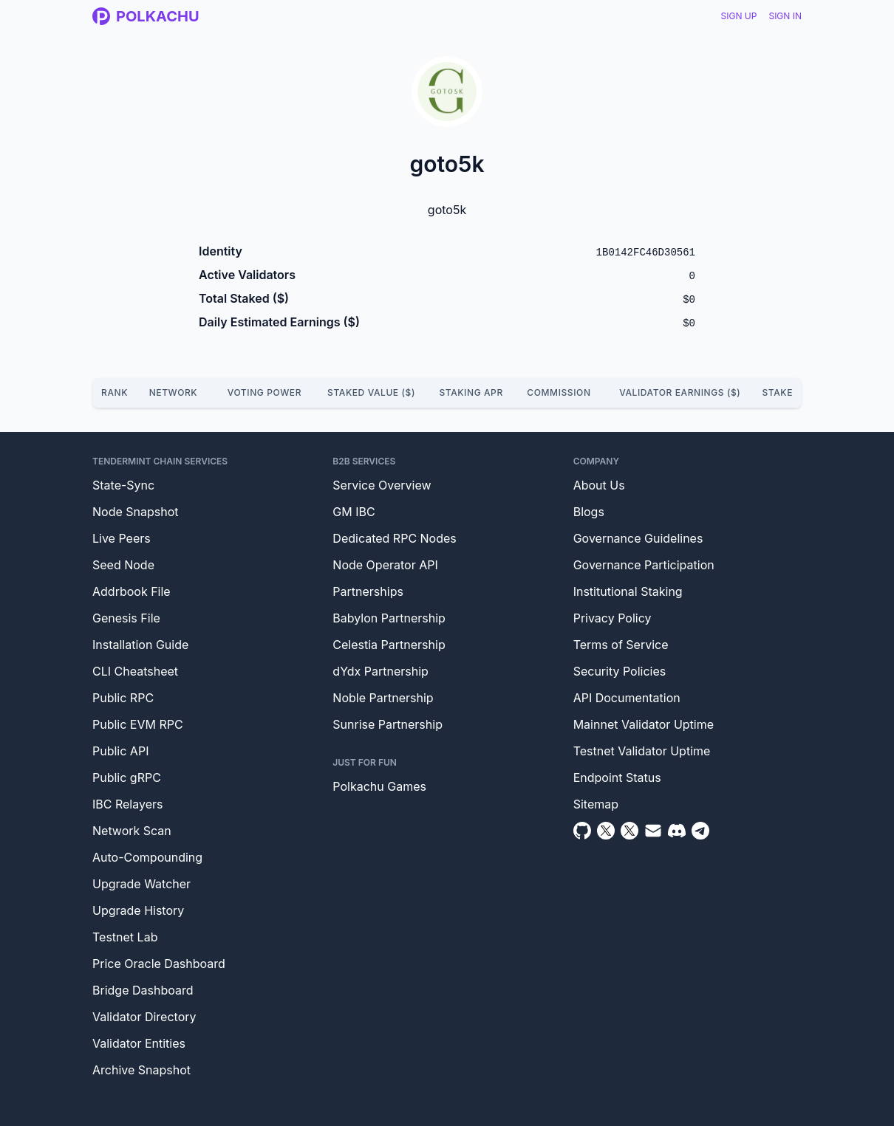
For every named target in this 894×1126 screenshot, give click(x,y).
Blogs (588, 511)
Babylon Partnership (389, 618)
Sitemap (595, 804)
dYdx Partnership (380, 671)
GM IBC (353, 511)
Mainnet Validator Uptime (643, 724)
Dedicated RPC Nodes (394, 538)
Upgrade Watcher (141, 883)
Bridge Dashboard (142, 990)
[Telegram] (700, 831)
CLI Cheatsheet (135, 671)
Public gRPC (126, 777)
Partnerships (367, 591)
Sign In (785, 15)
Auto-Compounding (147, 857)
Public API (120, 751)
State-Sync (123, 485)
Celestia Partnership (388, 644)
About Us (599, 485)
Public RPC (123, 697)
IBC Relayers (127, 804)
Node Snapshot (135, 511)
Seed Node (123, 564)
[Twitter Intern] (629, 831)
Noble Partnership (382, 697)
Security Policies (619, 671)
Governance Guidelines (638, 538)
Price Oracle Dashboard (158, 963)
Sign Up (739, 15)
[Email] (653, 831)
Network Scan (131, 830)
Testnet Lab (124, 937)
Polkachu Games (379, 786)
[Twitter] (606, 831)
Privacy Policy (612, 618)
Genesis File (126, 618)
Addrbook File (131, 591)
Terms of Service (621, 644)
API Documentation (626, 697)
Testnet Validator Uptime (642, 751)
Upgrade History (138, 910)
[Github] (582, 831)
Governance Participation (643, 564)
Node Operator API (384, 564)
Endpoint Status (617, 777)
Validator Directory (144, 1016)
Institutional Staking (628, 591)
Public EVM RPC (137, 724)
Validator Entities (138, 1043)
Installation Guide (140, 644)
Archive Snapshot (141, 1070)
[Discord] (677, 831)
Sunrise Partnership (387, 724)
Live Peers (121, 538)
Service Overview (381, 485)
